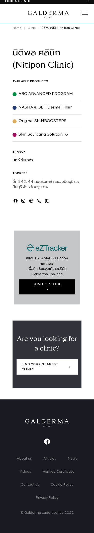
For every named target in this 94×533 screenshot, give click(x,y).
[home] (47, 14)
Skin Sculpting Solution (41, 135)
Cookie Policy (62, 484)
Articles (49, 458)
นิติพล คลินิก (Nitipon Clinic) (60, 28)
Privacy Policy (47, 497)
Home (17, 28)
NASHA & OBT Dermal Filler (45, 107)
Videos (25, 471)
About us (24, 458)
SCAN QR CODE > (47, 287)
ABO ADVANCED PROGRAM (46, 94)
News (72, 458)
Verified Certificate (58, 471)
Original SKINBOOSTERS (42, 121)
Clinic (32, 28)
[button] (83, 14)
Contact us (30, 484)
